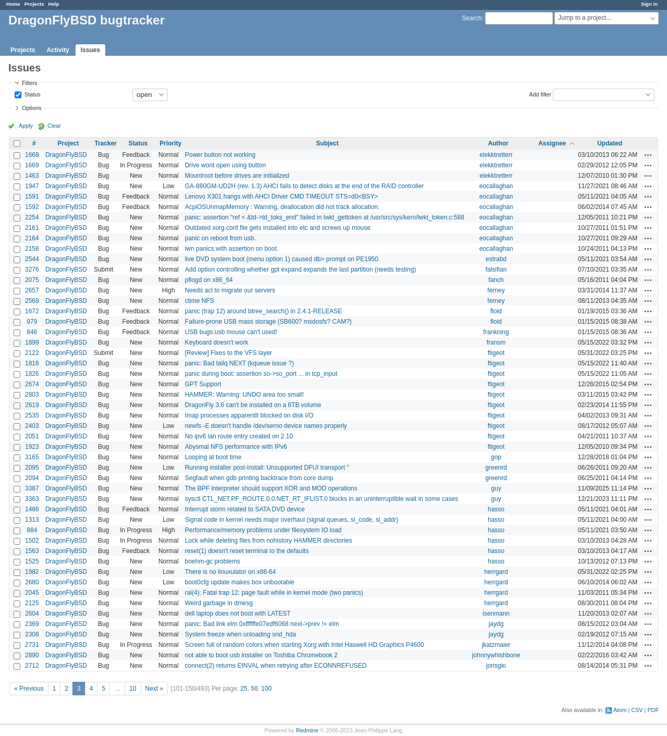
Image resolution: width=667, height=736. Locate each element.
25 (243, 688)
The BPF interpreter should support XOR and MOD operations (271, 488)
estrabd (496, 259)
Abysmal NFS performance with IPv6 (236, 446)
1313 (32, 519)
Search (471, 18)
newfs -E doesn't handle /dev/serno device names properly (266, 426)
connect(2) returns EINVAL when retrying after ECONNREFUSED (276, 665)
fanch (495, 280)
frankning (496, 332)
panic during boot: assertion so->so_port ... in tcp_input (261, 373)
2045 (32, 592)
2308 (32, 634)
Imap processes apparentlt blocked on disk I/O (249, 415)
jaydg (496, 624)
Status (32, 94)
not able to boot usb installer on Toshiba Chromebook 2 (261, 655)
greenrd (496, 467)
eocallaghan (496, 186)
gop (496, 457)
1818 (32, 363)
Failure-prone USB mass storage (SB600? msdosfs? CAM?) (268, 321)
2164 (32, 238)
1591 (32, 196)
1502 (32, 540)
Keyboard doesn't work (217, 342)
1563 (32, 551)
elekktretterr (495, 154)
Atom (619, 710)
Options (31, 108)
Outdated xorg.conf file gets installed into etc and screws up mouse (277, 227)
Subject (327, 143)
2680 (32, 582)
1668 (32, 154)
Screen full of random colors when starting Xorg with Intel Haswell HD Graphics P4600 (304, 644)
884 (32, 530)
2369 (32, 624)
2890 (32, 655)
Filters (29, 83)
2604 (32, 613)
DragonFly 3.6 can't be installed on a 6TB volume (253, 405)
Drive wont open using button (225, 165)
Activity (57, 50)
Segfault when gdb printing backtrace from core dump (259, 478)
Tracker (105, 143)
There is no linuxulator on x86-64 (230, 571)
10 (132, 688)
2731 (32, 644)
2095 (32, 467)
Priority (170, 143)
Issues (90, 50)
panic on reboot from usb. (220, 238)
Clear (54, 125)
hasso (496, 509)
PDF (653, 710)
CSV (637, 710)
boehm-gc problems (212, 561)
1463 (32, 175)
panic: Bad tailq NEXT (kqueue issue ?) (239, 363)
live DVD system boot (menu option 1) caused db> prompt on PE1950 (281, 259)
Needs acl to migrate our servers (230, 290)
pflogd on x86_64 (209, 280)
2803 (32, 394)
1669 (32, 165)
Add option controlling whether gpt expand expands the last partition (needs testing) (300, 269)
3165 (32, 457)
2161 (32, 227)
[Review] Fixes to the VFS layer (228, 353)
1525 (32, 561)
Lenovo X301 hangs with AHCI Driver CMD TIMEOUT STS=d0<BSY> (281, 196)
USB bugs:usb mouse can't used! (231, 332)
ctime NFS (199, 300)
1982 (32, 571)
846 (32, 332)
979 (32, 321)
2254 (32, 217)
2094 (32, 478)
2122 (32, 353)
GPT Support (203, 384)
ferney (495, 290)
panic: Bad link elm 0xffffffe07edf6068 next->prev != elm (262, 624)
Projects (34, 4)
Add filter (540, 94)
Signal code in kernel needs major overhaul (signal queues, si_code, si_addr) (292, 519)
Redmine (307, 730)
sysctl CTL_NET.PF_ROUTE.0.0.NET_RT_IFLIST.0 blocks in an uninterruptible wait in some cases (322, 498)
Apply (26, 125)
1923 (32, 446)
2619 (32, 405)
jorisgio (496, 665)
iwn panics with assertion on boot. (231, 248)
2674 (32, 384)
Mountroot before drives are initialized (237, 175)
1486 (32, 509)
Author (498, 143)
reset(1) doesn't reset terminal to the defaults (247, 551)
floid (496, 311)
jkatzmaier (496, 644)
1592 (32, 207)
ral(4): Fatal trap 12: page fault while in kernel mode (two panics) (274, 592)
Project (68, 143)
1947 (32, 186)
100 (266, 688)
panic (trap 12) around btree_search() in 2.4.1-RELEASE (263, 311)
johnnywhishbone (496, 655)
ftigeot (496, 353)
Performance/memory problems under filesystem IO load (263, 530)
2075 (32, 280)
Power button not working (220, 154)
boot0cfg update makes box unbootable (239, 582)
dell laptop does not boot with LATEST (238, 613)
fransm (496, 342)
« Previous (29, 688)
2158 (32, 248)
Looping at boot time (213, 457)
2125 (32, 603)
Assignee (552, 143)
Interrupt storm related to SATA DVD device (245, 509)
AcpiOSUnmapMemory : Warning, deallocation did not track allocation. (282, 207)
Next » (154, 688)
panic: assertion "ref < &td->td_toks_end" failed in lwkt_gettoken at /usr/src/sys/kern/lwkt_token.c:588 (324, 217)
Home (13, 4)
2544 (32, 259)
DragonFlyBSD (66, 154)
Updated (609, 143)
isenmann (496, 613)
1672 (32, 311)
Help (53, 4)
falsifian (496, 269)
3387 (32, 488)
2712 (32, 665)
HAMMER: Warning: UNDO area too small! (244, 394)
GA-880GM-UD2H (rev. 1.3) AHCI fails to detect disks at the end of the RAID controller (304, 186)
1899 (32, 342)
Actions (648, 155)
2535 (32, 415)
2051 (32, 436)
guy (496, 488)
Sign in (649, 4)
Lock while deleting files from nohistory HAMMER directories (268, 540)
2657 (32, 290)
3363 (32, 498)
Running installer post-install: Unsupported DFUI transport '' (267, 467)
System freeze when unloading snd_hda (240, 634)
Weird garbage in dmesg (219, 603)
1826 (32, 373)
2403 (32, 426)
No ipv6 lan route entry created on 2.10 (239, 436)
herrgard (496, 571)
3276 (32, 269)
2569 (32, 300)
